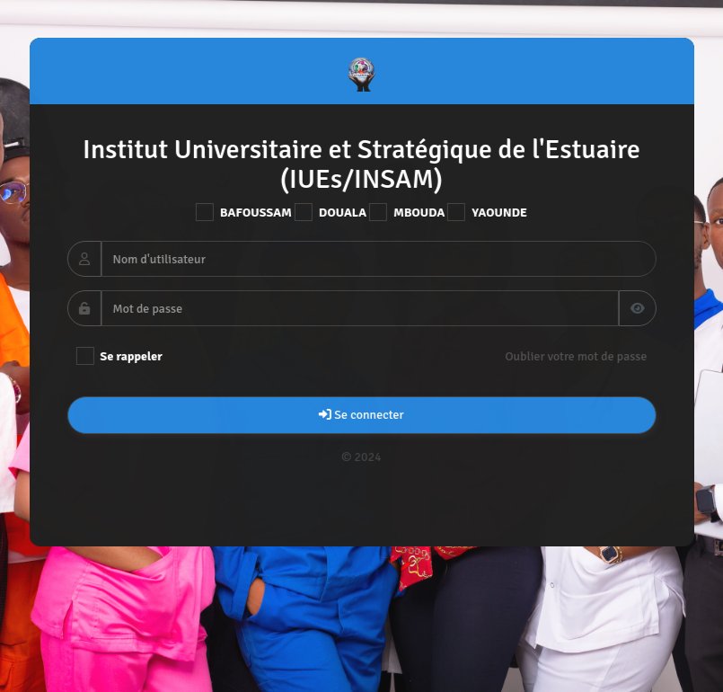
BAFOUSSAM (243, 212)
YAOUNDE (487, 212)
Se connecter (361, 414)
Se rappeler (118, 356)
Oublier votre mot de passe (576, 356)
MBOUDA (407, 212)
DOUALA (330, 212)
